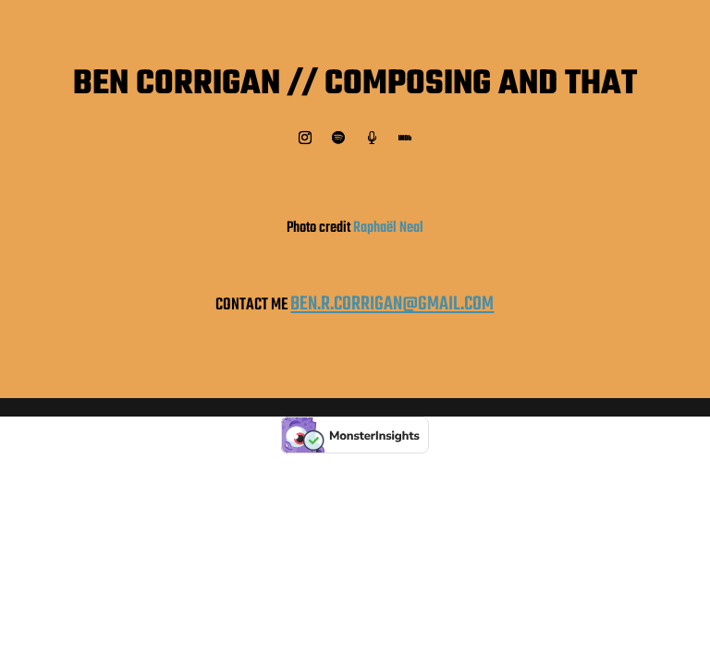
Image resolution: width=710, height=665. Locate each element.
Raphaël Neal (388, 228)
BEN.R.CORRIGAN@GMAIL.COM (392, 304)
